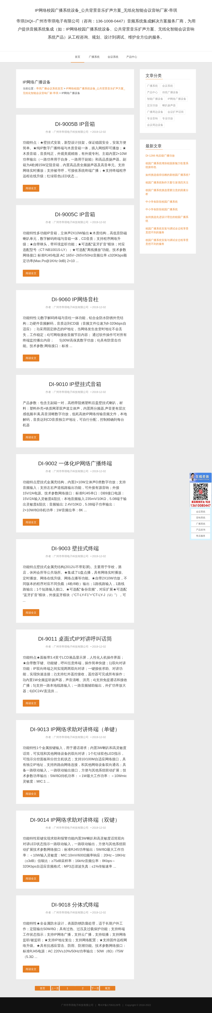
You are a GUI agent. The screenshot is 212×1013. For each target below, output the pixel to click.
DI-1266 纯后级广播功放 (160, 155)
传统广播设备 (170, 92)
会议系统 (113, 56)
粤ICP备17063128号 (109, 1005)
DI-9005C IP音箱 (75, 214)
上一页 (55, 988)
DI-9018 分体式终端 (75, 905)
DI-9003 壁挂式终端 (75, 548)
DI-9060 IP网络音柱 (75, 299)
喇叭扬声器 (169, 105)
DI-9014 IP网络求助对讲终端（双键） (75, 820)
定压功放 (152, 105)
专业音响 (152, 118)
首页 (77, 56)
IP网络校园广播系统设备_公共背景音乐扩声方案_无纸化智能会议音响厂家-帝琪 (106, 10)
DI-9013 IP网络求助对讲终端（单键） (75, 729)
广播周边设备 (155, 111)
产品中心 (131, 56)
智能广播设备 (155, 98)
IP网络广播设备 (177, 98)
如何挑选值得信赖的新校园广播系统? (168, 174)
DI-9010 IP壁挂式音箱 (75, 384)
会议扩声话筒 (176, 111)
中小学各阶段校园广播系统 (162, 201)
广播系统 (94, 56)
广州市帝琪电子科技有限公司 (77, 1005)
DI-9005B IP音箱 (75, 124)
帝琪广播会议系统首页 (49, 88)
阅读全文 (31, 188)
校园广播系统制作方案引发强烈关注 (167, 182)
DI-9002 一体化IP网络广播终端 (75, 463)
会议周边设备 (155, 124)
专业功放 (167, 118)
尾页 (107, 988)
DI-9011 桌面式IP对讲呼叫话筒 (75, 639)
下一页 (95, 988)
